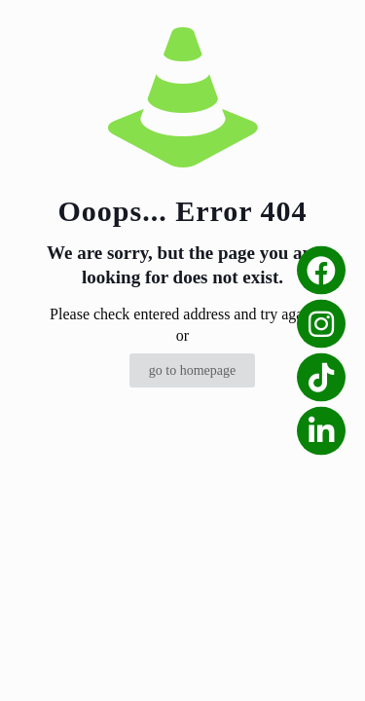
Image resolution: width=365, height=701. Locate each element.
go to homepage (192, 370)
